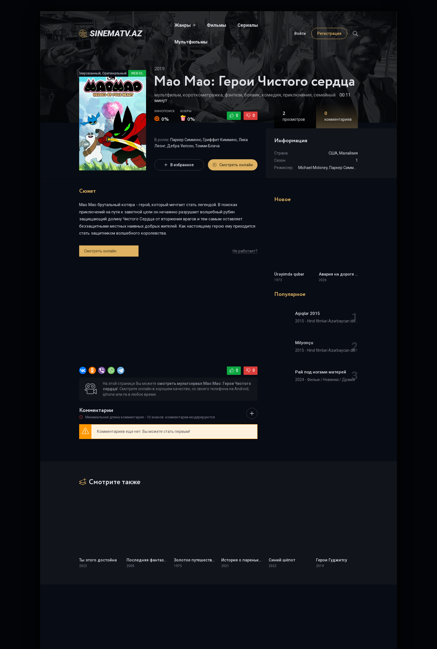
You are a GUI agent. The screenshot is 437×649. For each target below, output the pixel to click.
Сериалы (226, 25)
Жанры (161, 25)
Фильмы (195, 25)
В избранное (179, 165)
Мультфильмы (264, 25)
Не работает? (245, 251)
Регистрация (329, 25)
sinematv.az (116, 25)
